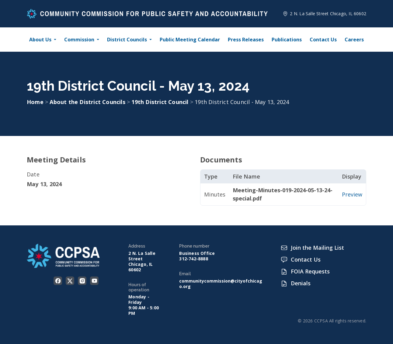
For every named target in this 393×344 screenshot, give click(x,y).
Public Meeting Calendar (190, 39)
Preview (352, 194)
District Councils (127, 39)
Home (35, 102)
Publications (287, 39)
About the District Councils (88, 102)
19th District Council (160, 102)
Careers (354, 39)
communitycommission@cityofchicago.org (220, 283)
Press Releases (246, 39)
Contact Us (323, 39)
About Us (40, 39)
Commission (79, 39)
